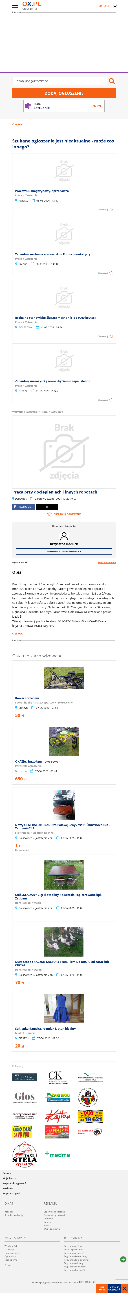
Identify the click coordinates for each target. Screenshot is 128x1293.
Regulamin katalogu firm (76, 1259)
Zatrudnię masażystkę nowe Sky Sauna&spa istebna (52, 381)
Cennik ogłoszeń (114, 1288)
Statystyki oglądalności (55, 1215)
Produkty (48, 1218)
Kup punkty (102, 1288)
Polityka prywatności (74, 1249)
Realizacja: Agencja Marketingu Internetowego (64, 1282)
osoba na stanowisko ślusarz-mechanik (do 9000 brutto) (55, 318)
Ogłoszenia (10, 1256)
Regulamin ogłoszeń (14, 1183)
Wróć (19, 124)
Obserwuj (103, 209)
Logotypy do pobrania (54, 1211)
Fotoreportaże (12, 1252)
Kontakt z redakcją (14, 1215)
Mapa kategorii (11, 1193)
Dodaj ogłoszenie (64, 93)
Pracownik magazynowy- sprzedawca (42, 191)
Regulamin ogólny (73, 1246)
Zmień (97, 106)
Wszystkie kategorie (24, 412)
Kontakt (47, 1225)
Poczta (8, 1265)
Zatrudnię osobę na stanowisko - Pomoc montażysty (53, 254)
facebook (22, 507)
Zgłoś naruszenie (107, 562)
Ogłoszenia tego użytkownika (64, 551)
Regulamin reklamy (73, 1263)
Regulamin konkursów (75, 1266)
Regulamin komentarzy (75, 1256)
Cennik (7, 1173)
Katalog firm (11, 1259)
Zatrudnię (57, 412)
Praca (44, 412)
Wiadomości (11, 1246)
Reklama (8, 1188)
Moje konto (9, 1178)
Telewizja (9, 1249)
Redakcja (9, 1211)
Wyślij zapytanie (52, 1228)
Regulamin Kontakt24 (74, 1270)
